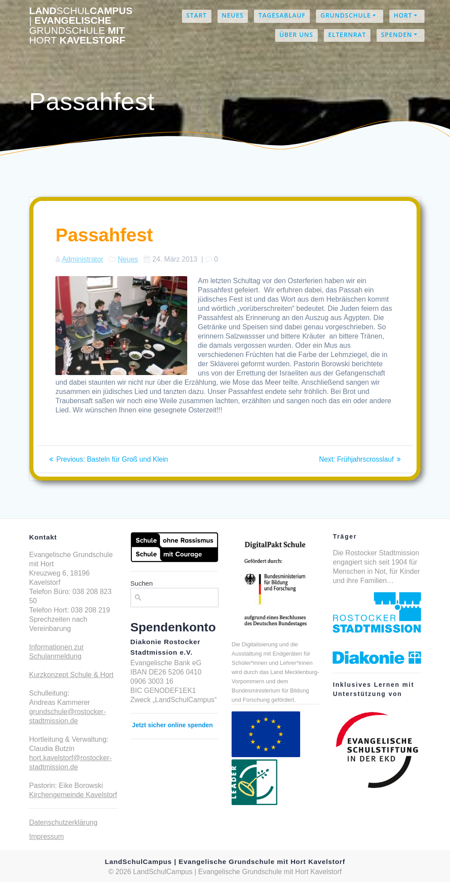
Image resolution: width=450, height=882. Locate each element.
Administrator (82, 259)
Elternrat (347, 34)
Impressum (46, 836)
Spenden (396, 34)
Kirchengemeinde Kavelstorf (73, 794)
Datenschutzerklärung (63, 822)
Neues (233, 15)
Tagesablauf (281, 15)
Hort (403, 15)
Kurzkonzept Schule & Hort (71, 674)
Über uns (296, 34)
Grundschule (345, 15)
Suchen (142, 583)
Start (196, 15)
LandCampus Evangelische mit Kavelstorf (80, 26)
